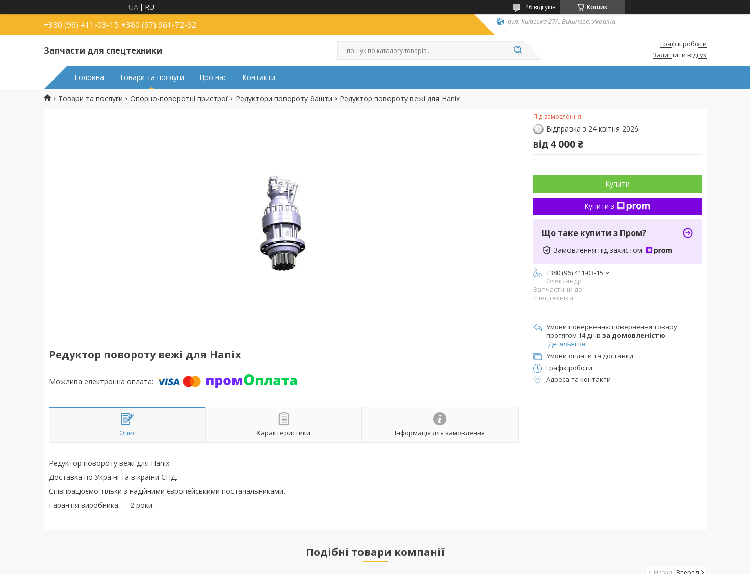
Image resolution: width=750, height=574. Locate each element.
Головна (89, 77)
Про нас (213, 77)
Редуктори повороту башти (284, 98)
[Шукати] (518, 50)
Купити (617, 184)
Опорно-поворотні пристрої (179, 98)
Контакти (258, 77)
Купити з (617, 206)
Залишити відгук (680, 55)
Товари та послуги (151, 77)
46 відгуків (540, 7)
